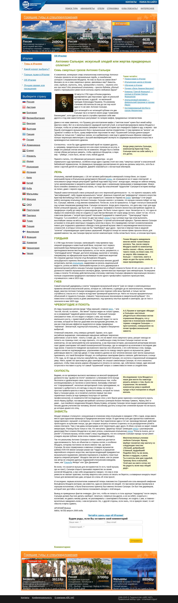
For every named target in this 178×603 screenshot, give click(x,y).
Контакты (131, 2)
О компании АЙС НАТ (64, 597)
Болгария (32, 112)
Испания (31, 172)
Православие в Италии (135, 79)
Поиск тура (71, 8)
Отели (100, 8)
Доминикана (33, 145)
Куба (29, 188)
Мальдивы (32, 194)
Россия (30, 101)
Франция (31, 237)
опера (135, 429)
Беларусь (29, 579)
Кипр (29, 177)
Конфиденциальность (42, 597)
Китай (30, 183)
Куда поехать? (130, 8)
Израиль (31, 156)
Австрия (31, 107)
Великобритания (36, 118)
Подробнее (58, 583)
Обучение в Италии (133, 85)
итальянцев (77, 263)
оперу (128, 198)
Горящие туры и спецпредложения (50, 555)
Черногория (33, 248)
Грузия (30, 139)
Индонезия (33, 166)
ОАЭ (29, 204)
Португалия (33, 210)
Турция (30, 226)
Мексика (31, 199)
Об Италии (60, 56)
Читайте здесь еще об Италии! (105, 515)
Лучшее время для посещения (34, 87)
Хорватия (32, 242)
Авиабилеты (88, 8)
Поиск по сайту (148, 2)
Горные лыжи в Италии (36, 74)
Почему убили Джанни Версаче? (139, 88)
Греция (30, 134)
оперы (109, 179)
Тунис (30, 221)
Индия (30, 161)
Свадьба (68, 462)
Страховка (113, 8)
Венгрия (31, 123)
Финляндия (33, 231)
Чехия (30, 253)
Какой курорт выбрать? (37, 69)
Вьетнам (31, 129)
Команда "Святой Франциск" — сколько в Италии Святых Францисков (139, 94)
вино (111, 309)
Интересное (147, 8)
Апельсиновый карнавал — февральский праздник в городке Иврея (139, 102)
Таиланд (31, 215)
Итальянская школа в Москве (138, 82)
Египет (30, 150)
